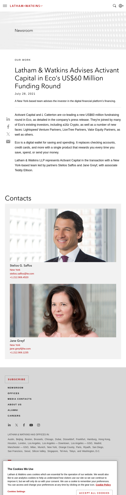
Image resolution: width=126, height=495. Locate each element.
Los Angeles (34, 443)
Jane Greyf (17, 341)
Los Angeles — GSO (81, 443)
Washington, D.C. (91, 451)
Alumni (13, 410)
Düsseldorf (68, 439)
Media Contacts (20, 399)
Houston (12, 443)
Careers (14, 416)
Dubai (58, 439)
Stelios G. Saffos (21, 265)
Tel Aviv (63, 451)
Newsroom (15, 388)
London (22, 443)
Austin (11, 439)
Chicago (49, 439)
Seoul (27, 451)
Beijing (19, 439)
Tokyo (72, 451)
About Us (15, 404)
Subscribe (17, 379)
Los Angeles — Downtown (55, 443)
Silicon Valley (38, 451)
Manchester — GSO (18, 447)
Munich (41, 447)
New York (15, 269)
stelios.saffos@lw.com (22, 273)
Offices (14, 393)
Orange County (66, 447)
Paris (78, 447)
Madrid (97, 443)
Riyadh (87, 447)
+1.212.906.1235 (19, 352)
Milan (33, 447)
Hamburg (92, 439)
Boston (28, 439)
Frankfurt (80, 439)
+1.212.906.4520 (19, 277)
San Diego (97, 447)
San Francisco (15, 451)
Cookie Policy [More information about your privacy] (103, 491)
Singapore (52, 451)
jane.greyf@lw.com (20, 348)
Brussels (38, 439)
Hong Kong (104, 439)
